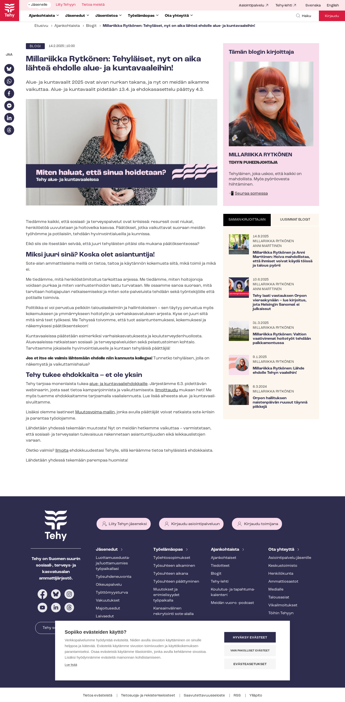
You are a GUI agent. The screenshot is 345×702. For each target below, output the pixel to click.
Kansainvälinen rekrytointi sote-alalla (173, 611)
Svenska (313, 5)
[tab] (247, 220)
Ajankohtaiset (223, 558)
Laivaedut (105, 616)
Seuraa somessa (251, 194)
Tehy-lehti (284, 5)
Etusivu (41, 26)
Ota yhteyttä (281, 549)
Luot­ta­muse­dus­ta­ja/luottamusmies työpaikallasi (113, 563)
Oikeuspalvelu (109, 585)
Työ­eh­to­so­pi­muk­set (171, 558)
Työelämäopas (168, 549)
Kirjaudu (332, 16)
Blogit (91, 26)
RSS (238, 695)
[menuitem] (316, 6)
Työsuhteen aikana (170, 574)
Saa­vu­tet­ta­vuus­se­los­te (205, 695)
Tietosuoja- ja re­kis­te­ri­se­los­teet (148, 695)
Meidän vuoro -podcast (232, 603)
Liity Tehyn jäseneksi (128, 524)
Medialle (275, 589)
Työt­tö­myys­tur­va (112, 593)
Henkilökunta (280, 574)
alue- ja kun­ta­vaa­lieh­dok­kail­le (118, 384)
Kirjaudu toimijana (261, 524)
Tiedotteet (220, 566)
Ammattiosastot (283, 582)
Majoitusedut (108, 608)
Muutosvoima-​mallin (95, 412)
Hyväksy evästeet (251, 637)
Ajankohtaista (67, 26)
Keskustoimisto (282, 566)
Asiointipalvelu (251, 5)
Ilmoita (62, 451)
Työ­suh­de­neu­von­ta (113, 577)
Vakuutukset (108, 601)
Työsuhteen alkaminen (174, 566)
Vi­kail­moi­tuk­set (282, 605)
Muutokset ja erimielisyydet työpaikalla (166, 595)
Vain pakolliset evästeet (251, 650)
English (333, 5)
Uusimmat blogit (295, 220)
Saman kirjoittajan (247, 220)
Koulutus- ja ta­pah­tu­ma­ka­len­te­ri (233, 592)
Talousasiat (278, 597)
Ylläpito (255, 695)
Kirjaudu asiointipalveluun (195, 524)
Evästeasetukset (251, 664)
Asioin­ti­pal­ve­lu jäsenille (289, 558)
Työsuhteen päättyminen (176, 582)
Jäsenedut (107, 549)
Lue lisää (71, 665)
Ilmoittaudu (166, 390)
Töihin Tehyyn (280, 613)
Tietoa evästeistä (98, 695)
